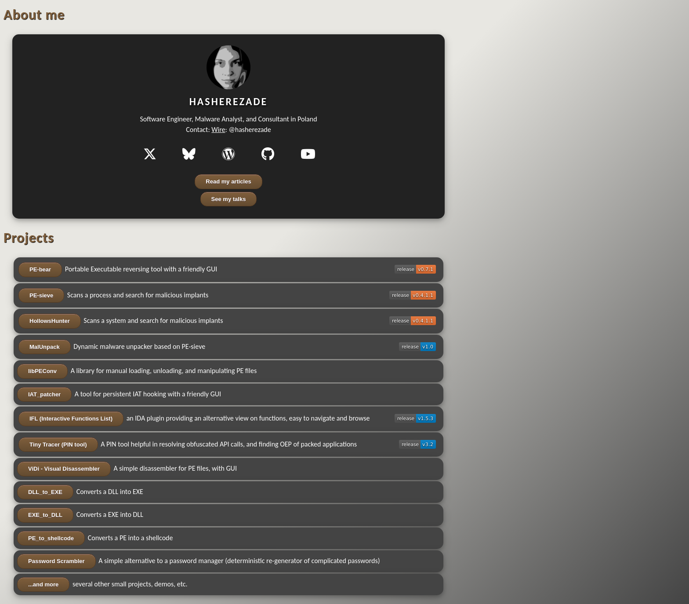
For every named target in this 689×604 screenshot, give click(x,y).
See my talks (228, 199)
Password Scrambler (56, 561)
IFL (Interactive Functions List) (70, 418)
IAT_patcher (44, 394)
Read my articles (228, 181)
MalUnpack (44, 347)
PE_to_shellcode (51, 538)
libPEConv (42, 371)
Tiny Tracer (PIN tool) (58, 444)
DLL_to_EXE (45, 492)
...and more (43, 584)
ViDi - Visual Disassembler (64, 468)
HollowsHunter (49, 321)
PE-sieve (41, 295)
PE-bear (40, 269)
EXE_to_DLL (45, 515)
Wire (218, 129)
